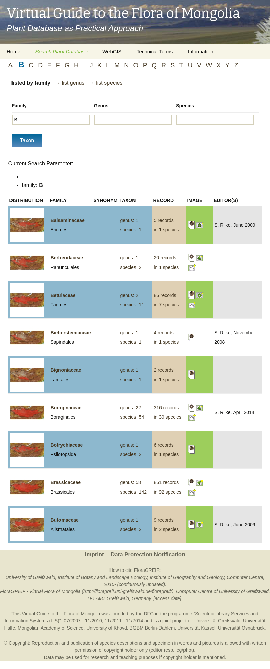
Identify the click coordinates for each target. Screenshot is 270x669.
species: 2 (130, 267)
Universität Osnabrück (241, 628)
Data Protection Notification (148, 554)
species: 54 (132, 417)
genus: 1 (129, 220)
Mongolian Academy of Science (50, 628)
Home (13, 51)
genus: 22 (130, 407)
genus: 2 (129, 295)
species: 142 (133, 492)
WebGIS (111, 51)
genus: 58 (130, 482)
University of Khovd (106, 628)
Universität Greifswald (217, 620)
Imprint (94, 554)
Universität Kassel (196, 628)
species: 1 (130, 229)
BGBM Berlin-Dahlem (152, 628)
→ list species (106, 83)
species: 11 (132, 304)
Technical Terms (155, 51)
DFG (149, 613)
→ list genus (69, 83)
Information (200, 51)
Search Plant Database (61, 51)
